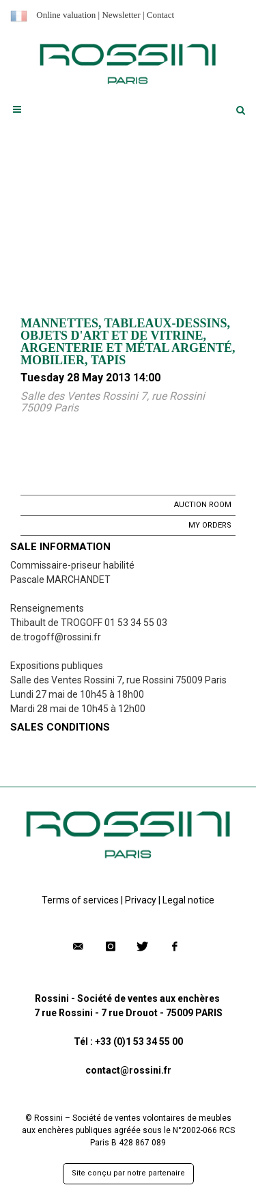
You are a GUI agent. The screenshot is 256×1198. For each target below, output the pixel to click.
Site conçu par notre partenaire (128, 1173)
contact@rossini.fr (128, 1070)
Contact (160, 15)
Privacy (140, 900)
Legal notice (188, 900)
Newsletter (121, 15)
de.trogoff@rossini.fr (55, 636)
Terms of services (80, 900)
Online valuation (66, 15)
